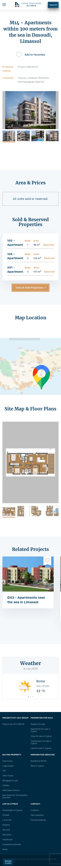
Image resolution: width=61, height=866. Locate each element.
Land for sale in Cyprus (41, 748)
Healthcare (7, 839)
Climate (5, 815)
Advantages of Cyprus (12, 810)
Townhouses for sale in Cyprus (41, 742)
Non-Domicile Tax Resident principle (14, 796)
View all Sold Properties (29, 287)
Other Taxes (7, 776)
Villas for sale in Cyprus (41, 736)
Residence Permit (38, 761)
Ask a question (37, 815)
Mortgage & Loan (10, 780)
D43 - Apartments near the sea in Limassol (26, 600)
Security (6, 830)
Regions (6, 825)
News (4, 849)
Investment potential (11, 844)
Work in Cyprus (37, 766)
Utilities (5, 785)
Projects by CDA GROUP (13, 724)
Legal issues (8, 766)
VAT (4, 771)
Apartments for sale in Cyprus (40, 730)
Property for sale (38, 724)
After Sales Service (11, 790)
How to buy (7, 761)
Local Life (6, 820)
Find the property (38, 820)
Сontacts (35, 810)
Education (7, 835)
